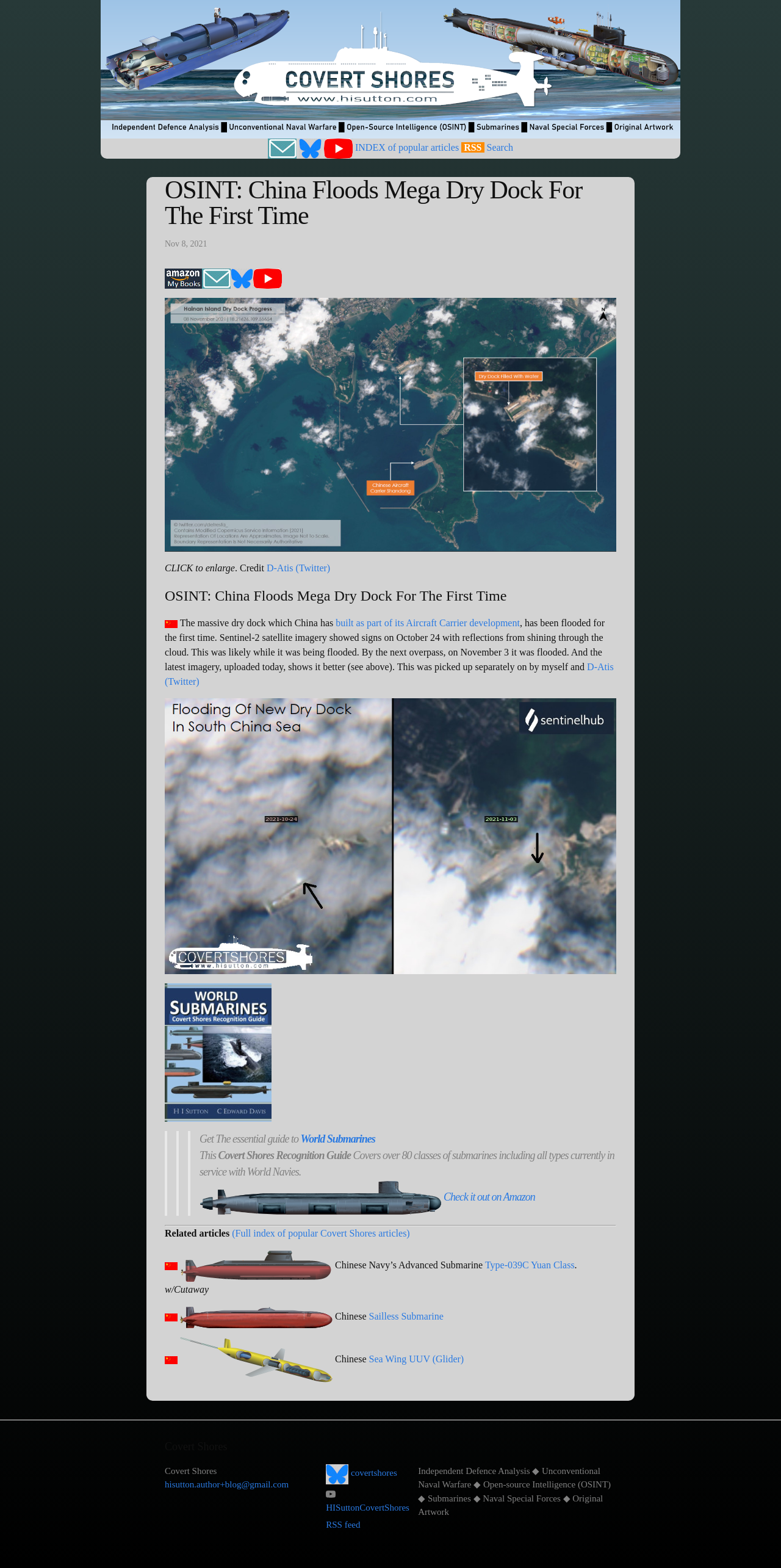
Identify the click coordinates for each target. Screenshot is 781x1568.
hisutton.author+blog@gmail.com (227, 1484)
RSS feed (343, 1525)
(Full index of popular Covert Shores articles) (321, 1233)
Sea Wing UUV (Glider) (416, 1359)
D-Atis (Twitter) (298, 568)
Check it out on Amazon (489, 1197)
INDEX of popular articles (407, 147)
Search (500, 147)
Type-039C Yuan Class (530, 1265)
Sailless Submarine (406, 1316)
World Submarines (337, 1139)
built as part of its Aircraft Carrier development (428, 623)
